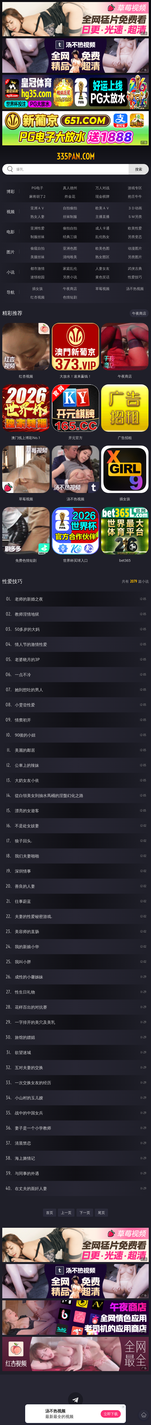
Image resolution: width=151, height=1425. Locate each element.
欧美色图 (102, 248)
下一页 (85, 1212)
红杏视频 (37, 297)
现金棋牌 (102, 196)
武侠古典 (135, 268)
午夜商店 (70, 288)
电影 (11, 232)
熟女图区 (102, 256)
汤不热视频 (135, 288)
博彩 (11, 191)
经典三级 (70, 236)
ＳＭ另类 (135, 216)
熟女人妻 (37, 216)
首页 (49, 1212)
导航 (11, 292)
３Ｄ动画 (135, 208)
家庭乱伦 (70, 268)
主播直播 (102, 216)
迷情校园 (37, 277)
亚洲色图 (70, 248)
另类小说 (70, 277)
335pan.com (76, 156)
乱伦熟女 (102, 236)
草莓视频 (102, 288)
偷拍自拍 (70, 228)
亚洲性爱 (37, 228)
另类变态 (135, 236)
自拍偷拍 (70, 208)
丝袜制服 (70, 216)
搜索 (138, 169)
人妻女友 (102, 268)
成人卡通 (102, 228)
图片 (11, 252)
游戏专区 (135, 187)
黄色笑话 (102, 277)
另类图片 (135, 256)
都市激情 (37, 268)
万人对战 (102, 187)
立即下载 (111, 1413)
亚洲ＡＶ (37, 208)
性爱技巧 (135, 277)
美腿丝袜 (37, 256)
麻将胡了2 (37, 196)
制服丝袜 (37, 236)
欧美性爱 (135, 228)
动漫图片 (135, 248)
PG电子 (37, 187)
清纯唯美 (70, 256)
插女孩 (37, 288)
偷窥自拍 (37, 248)
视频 (11, 211)
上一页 (66, 1212)
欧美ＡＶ (102, 208)
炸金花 (70, 196)
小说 (11, 272)
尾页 (101, 1212)
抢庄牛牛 (135, 196)
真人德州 (70, 187)
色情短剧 (70, 297)
